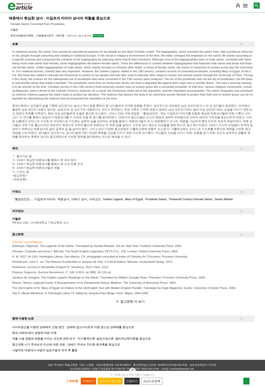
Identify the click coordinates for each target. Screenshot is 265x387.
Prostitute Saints (155, 199)
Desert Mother (224, 199)
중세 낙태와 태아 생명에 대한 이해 (34, 333)
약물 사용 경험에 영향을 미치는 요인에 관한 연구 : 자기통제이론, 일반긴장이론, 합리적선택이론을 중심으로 (81, 338)
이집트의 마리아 (44, 199)
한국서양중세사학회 (22, 35)
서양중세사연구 (45, 35)
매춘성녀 (63, 199)
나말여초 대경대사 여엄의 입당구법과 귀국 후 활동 (44, 350)
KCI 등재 (98, 35)
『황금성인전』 (22, 199)
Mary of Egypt (134, 199)
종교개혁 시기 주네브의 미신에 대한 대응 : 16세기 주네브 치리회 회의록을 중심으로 (66, 344)
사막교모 (95, 199)
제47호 (60, 35)
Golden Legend (113, 199)
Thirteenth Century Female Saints (190, 199)
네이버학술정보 (33, 242)
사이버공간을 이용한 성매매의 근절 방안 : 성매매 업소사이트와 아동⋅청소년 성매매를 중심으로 (73, 327)
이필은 (14, 29)
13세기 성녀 (79, 199)
